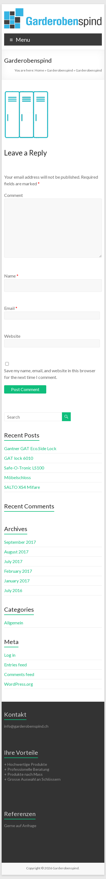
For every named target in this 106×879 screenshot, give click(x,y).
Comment (13, 195)
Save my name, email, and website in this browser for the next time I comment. (50, 374)
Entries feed (15, 664)
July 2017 (13, 561)
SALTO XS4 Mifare (22, 487)
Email (10, 308)
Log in (9, 655)
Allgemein (13, 622)
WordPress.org (18, 684)
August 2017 (16, 551)
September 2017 (20, 542)
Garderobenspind (60, 70)
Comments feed (19, 674)
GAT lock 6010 (18, 458)
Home (39, 70)
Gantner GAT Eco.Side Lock (30, 448)
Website (12, 336)
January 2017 (16, 580)
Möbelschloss (17, 477)
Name (11, 275)
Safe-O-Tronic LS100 (24, 467)
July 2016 (13, 590)
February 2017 (18, 571)
